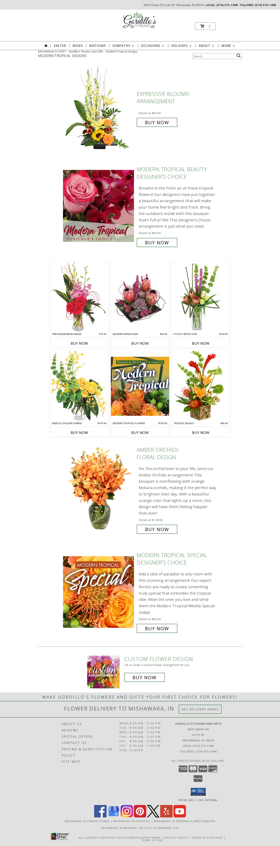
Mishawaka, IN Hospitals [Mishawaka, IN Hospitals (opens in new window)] (132, 821)
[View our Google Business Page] (113, 816)
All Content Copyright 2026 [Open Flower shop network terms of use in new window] (101, 837)
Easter (60, 46)
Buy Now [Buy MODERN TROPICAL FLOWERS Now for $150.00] (140, 432)
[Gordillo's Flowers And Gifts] (139, 20)
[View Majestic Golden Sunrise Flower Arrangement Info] (79, 386)
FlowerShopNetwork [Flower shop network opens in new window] (142, 837)
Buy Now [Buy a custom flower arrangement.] (145, 677)
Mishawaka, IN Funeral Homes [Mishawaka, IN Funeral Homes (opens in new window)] (87, 821)
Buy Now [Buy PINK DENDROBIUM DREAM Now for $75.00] (79, 343)
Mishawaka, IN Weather (118, 827)
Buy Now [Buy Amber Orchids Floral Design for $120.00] (157, 529)
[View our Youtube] (179, 816)
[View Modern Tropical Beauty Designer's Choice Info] (99, 206)
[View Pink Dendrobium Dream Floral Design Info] (79, 296)
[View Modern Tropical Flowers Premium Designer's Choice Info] (140, 386)
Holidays (181, 46)
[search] (238, 55)
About (207, 46)
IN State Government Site (159, 827)
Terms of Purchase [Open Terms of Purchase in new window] (207, 837)
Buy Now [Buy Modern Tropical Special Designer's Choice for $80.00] (157, 628)
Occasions (153, 46)
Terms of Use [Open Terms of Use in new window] (152, 840)
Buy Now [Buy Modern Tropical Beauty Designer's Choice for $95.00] (157, 242)
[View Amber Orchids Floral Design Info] (99, 489)
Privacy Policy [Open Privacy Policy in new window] (176, 837)
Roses (78, 46)
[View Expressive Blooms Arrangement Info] (99, 108)
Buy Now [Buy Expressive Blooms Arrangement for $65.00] (157, 122)
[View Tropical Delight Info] (201, 386)
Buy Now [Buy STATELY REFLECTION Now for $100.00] (200, 343)
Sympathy (123, 46)
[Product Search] (213, 56)
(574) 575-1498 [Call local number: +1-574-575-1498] (227, 5)
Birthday (97, 46)
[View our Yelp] (166, 816)
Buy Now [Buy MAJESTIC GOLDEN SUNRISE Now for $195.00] (79, 432)
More (228, 46)
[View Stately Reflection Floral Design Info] (201, 296)
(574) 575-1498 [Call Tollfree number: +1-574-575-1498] (206, 751)
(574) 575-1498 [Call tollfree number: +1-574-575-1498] (265, 5)
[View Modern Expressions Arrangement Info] (140, 296)
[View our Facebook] (100, 816)
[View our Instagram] (127, 816)
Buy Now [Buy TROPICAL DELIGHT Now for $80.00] (200, 432)
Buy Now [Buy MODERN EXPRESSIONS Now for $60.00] (140, 343)
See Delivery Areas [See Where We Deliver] (200, 709)
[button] (205, 26)
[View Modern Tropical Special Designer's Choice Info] (99, 592)
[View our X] (153, 816)
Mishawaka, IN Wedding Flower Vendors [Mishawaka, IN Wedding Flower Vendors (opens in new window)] (184, 821)
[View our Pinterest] (140, 816)
